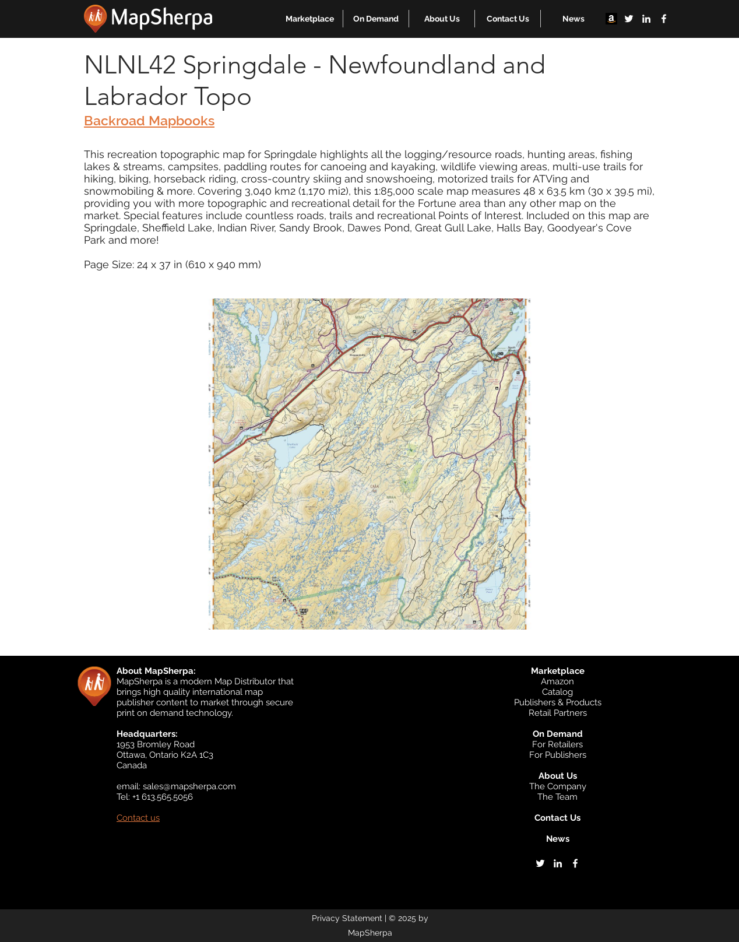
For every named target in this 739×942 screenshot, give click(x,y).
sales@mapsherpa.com (189, 786)
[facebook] (664, 18)
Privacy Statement (347, 918)
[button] (310, 18)
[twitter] (629, 18)
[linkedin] (646, 18)
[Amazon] (611, 18)
